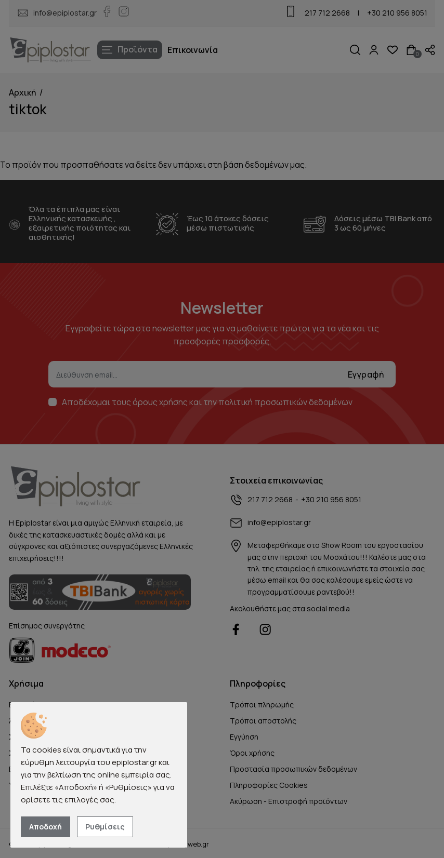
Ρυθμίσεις (105, 827)
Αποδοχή (45, 827)
